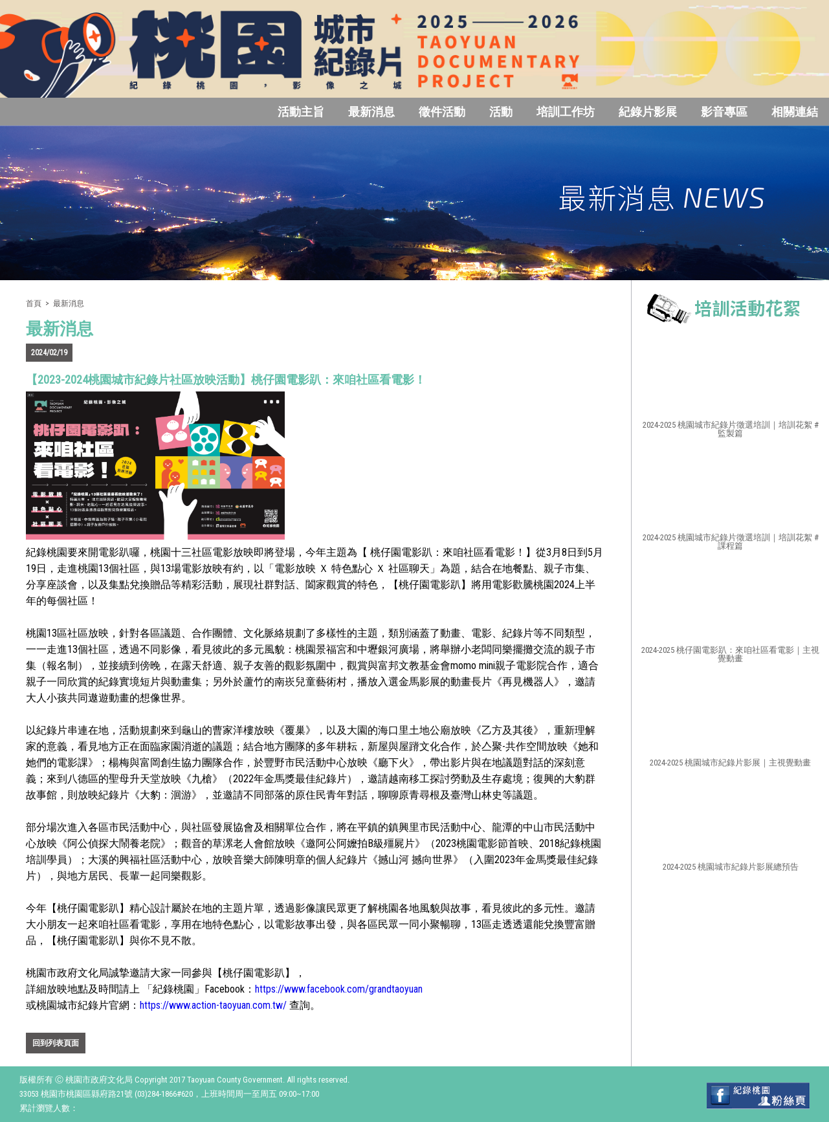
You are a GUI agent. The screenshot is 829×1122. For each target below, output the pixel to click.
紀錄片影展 (648, 111)
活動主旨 (301, 111)
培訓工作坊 (565, 111)
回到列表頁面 (55, 1043)
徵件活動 (442, 111)
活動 (501, 111)
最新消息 (371, 111)
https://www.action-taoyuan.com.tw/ (213, 1005)
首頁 (33, 303)
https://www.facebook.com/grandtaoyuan (339, 989)
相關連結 (794, 111)
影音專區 (724, 111)
